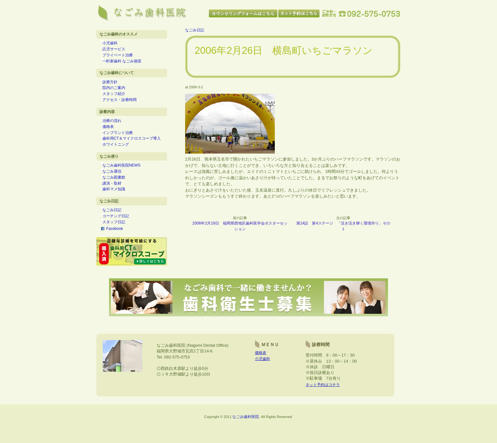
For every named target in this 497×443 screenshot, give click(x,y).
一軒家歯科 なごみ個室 (125, 64)
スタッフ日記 (117, 243)
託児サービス (117, 50)
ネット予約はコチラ (324, 408)
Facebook (114, 249)
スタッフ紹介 (117, 100)
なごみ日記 (115, 229)
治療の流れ (115, 130)
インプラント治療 (121, 143)
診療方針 (113, 87)
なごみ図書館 (117, 193)
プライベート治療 (121, 57)
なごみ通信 (115, 186)
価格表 (112, 136)
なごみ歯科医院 (246, 440)
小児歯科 (113, 44)
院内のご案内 (117, 94)
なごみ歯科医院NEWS (125, 179)
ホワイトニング (119, 157)
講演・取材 (115, 200)
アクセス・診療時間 (123, 107)
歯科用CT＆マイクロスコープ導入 (135, 150)
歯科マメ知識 (117, 207)
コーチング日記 (119, 236)
